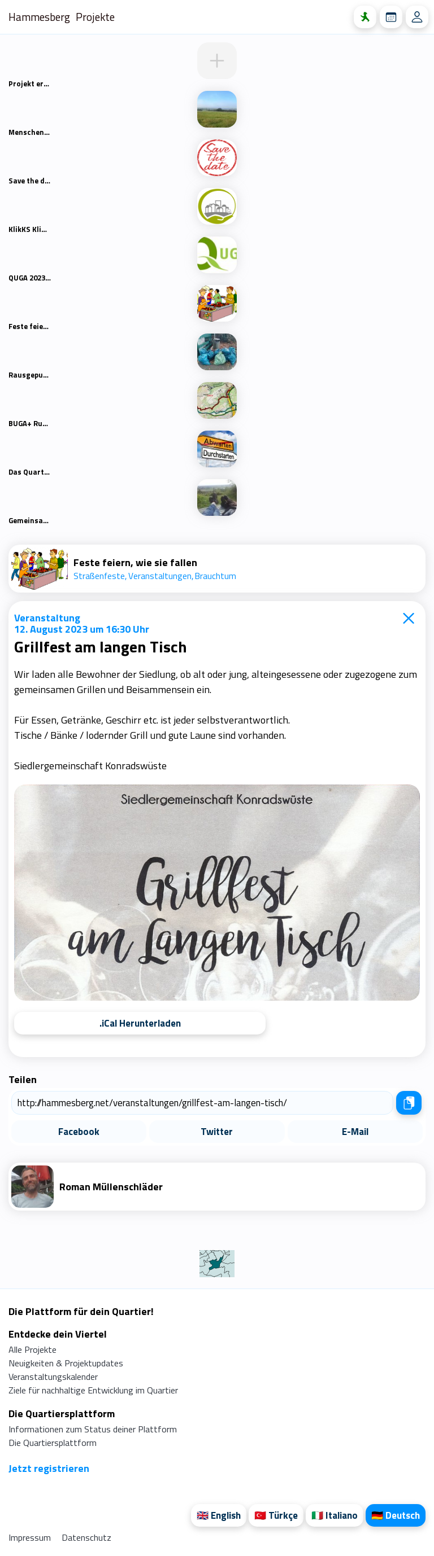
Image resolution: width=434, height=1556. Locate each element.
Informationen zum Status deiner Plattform (92, 1429)
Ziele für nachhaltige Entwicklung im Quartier (93, 1390)
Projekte (95, 16)
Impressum (30, 1537)
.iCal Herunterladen (140, 1023)
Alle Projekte (32, 1349)
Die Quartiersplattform (52, 1442)
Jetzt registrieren (48, 1468)
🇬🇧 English (219, 1515)
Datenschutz (86, 1537)
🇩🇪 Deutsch (395, 1515)
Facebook (78, 1131)
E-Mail (355, 1131)
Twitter (217, 1131)
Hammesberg (39, 16)
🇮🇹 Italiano (334, 1515)
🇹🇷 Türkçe (276, 1515)
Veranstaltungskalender (53, 1376)
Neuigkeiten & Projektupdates (65, 1363)
